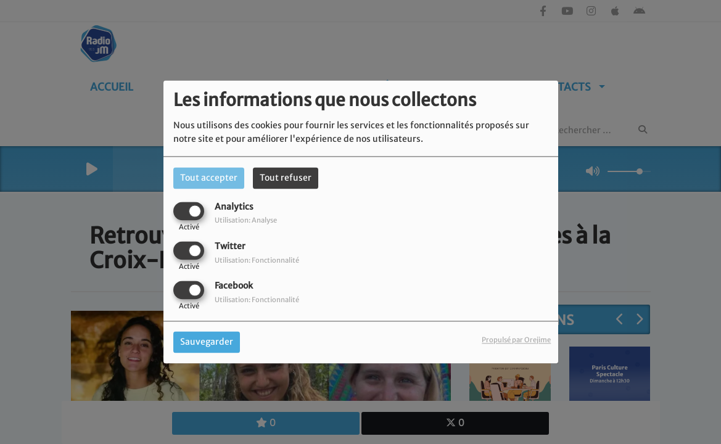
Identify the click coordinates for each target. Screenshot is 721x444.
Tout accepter (208, 177)
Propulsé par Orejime (516, 340)
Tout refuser (285, 177)
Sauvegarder (206, 342)
